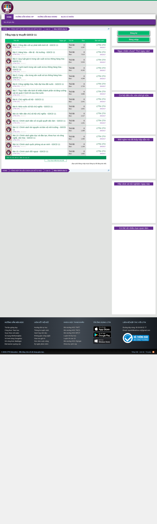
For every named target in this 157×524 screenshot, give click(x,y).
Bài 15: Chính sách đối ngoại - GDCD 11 (30, 151)
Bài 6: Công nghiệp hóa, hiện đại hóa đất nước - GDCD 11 (38, 84)
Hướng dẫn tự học (40, 327)
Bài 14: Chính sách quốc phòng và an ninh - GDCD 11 (36, 144)
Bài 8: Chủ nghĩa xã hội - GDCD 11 (28, 99)
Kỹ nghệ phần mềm (41, 344)
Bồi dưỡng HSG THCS (72, 330)
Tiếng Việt (135, 352)
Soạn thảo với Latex (12, 333)
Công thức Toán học (12, 330)
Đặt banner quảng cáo (13, 344)
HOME (9, 17)
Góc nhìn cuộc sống (41, 341)
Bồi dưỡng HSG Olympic (72, 341)
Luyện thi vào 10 (70, 338)
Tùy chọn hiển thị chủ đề (56, 160)
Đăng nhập (134, 39)
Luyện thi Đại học (70, 336)
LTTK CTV (16, 47)
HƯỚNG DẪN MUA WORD (47, 17)
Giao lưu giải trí (39, 338)
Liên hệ (141, 352)
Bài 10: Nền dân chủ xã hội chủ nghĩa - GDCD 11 (34, 114)
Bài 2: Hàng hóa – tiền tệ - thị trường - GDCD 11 (34, 52)
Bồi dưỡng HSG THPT (72, 327)
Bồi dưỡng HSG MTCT (72, 333)
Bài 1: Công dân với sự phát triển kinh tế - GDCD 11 (35, 45)
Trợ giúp (148, 352)
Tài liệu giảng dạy (11, 327)
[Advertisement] (134, 70)
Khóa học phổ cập (70, 344)
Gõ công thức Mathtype (13, 341)
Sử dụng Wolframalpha (13, 336)
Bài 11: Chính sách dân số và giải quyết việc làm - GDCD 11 (39, 121)
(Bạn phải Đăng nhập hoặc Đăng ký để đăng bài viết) (89, 163)
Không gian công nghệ (42, 336)
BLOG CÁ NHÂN (67, 17)
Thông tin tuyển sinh (41, 330)
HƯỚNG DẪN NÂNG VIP (25, 17)
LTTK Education (45, 350)
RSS (153, 352)
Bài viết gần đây (9, 22)
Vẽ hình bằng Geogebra (13, 338)
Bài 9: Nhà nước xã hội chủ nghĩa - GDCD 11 (33, 106)
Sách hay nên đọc (40, 333)
